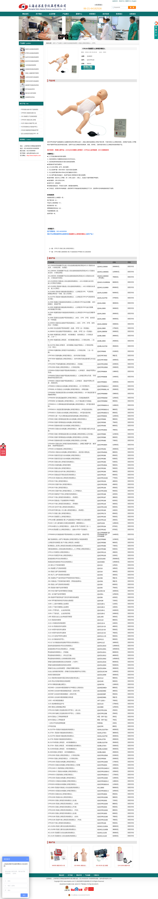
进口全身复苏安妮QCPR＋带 (29, 133)
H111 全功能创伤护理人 (56, 639)
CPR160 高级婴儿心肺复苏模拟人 (59, 516)
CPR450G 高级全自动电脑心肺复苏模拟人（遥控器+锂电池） (69, 452)
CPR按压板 (52, 726)
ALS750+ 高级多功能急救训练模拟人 (61, 733)
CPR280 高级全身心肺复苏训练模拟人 (61, 462)
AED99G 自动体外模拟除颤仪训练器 (60, 697)
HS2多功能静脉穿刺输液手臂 (29, 130)
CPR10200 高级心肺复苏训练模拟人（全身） (63, 804)
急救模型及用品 (27, 97)
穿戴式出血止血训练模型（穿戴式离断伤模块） (64, 668)
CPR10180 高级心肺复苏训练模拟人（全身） (63, 816)
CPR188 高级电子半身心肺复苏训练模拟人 (63, 494)
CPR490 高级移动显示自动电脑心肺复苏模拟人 (64, 425)
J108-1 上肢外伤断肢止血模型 (58, 604)
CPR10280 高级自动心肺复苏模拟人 (60, 797)
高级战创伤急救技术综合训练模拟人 (60, 562)
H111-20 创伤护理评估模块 (57, 636)
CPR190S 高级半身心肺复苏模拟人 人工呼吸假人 (65, 491)
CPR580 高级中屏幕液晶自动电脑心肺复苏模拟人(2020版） (68, 437)
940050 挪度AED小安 (58, 865)
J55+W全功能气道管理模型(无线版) (60, 591)
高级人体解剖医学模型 (29, 73)
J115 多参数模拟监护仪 (56, 704)
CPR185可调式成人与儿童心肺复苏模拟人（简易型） (66, 510)
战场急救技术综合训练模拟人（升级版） (62, 649)
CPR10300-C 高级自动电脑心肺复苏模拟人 (63, 771)
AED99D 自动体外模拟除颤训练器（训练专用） (64, 691)
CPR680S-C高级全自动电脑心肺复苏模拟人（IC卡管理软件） (69, 386)
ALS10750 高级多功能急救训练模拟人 (61, 736)
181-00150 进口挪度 (102, 865)
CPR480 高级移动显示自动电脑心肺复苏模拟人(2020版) (67, 440)
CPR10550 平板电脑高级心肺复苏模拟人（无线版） (66, 364)
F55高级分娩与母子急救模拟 (29, 109)
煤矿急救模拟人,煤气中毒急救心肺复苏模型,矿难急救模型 (68, 539)
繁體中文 (128, 1)
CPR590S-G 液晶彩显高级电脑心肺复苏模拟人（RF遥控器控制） (70, 409)
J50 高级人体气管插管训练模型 (59, 584)
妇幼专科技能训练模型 (29, 61)
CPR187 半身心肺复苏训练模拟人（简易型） (63, 497)
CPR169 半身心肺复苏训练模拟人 (59, 823)
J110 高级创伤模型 (54, 620)
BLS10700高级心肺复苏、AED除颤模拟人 (62, 742)
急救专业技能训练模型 (29, 49)
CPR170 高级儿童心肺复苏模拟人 (64, 248)
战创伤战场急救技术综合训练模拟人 (60, 646)
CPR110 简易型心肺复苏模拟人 (59, 552)
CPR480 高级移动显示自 (28, 113)
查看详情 (131, 266)
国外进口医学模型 (28, 93)
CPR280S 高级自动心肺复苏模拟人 (60, 794)
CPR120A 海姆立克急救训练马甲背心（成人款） (65, 710)
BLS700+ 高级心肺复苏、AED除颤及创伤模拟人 (64, 745)
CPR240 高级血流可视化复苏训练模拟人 (62, 475)
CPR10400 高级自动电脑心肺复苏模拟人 (62, 762)
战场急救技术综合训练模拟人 (58, 558)
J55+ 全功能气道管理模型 (57, 594)
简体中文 (121, 1)
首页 (54, 43)
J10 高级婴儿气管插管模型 (29, 116)
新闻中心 (79, 14)
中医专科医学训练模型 (29, 81)
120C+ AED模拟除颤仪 (56, 700)
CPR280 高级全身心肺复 (28, 120)
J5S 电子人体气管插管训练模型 (59, 575)
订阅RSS (96, 875)
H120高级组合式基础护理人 (29, 127)
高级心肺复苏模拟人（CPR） (87, 43)
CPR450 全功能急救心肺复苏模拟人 (60, 449)
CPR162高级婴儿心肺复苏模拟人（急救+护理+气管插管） (68, 529)
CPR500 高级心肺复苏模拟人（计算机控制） (63, 758)
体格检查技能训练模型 (29, 69)
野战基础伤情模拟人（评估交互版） (60, 655)
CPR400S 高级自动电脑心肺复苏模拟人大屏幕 (64, 765)
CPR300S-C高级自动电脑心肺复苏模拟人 (62, 781)
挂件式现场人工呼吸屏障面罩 (58, 716)
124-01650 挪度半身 (124, 865)
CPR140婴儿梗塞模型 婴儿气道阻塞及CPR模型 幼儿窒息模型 (72, 252)
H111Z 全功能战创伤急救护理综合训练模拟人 (64, 642)
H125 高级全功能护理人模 (29, 123)
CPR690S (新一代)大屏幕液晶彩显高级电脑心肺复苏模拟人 (68, 416)
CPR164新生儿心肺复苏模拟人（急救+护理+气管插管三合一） (69, 526)
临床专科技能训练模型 (29, 57)
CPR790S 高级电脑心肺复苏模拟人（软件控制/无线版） (67, 355)
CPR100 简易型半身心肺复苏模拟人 (60, 555)
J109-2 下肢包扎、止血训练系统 (59, 613)
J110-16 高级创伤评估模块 (57, 626)
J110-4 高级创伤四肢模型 (57, 623)
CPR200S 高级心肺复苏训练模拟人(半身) (62, 807)
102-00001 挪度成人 (80, 865)
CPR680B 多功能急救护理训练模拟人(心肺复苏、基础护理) (68, 534)
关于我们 (39, 14)
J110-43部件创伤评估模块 (57, 633)
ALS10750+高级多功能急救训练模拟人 (61, 729)
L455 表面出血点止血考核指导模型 (60, 617)
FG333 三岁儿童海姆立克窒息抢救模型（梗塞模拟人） (67, 523)
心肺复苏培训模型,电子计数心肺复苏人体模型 (64, 542)
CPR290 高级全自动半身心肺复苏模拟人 (62, 471)
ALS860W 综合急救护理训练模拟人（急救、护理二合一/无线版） (70, 331)
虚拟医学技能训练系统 (29, 85)
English (134, 1)
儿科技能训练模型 (28, 65)
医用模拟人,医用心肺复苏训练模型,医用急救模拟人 (65, 546)
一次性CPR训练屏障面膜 (56, 723)
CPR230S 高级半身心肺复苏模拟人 (60, 484)
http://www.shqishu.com (34, 155)
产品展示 (65, 14)
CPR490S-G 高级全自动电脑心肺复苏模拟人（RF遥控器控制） (70, 413)
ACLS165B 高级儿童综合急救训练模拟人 (62, 829)
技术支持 (106, 14)
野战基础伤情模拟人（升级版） (59, 652)
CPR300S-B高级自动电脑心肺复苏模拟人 (62, 784)
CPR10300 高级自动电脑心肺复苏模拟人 (62, 778)
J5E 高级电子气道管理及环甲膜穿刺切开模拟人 (64, 578)
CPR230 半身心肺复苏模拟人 (58, 481)
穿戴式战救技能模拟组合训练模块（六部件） (63, 662)
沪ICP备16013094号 (92, 884)
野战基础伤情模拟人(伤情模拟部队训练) (61, 658)
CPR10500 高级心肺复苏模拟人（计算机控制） (64, 367)
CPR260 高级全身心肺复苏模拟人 (59, 468)
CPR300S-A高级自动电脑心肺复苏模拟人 (62, 791)
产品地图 (87, 875)
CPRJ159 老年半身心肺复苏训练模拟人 (61, 507)
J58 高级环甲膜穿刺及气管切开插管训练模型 (63, 597)
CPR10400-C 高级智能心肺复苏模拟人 (61, 768)
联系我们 (119, 14)
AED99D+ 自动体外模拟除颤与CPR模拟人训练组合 (66, 687)
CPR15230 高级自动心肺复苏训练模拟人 (62, 478)
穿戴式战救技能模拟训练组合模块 (59, 665)
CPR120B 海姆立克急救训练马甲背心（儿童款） (65, 713)
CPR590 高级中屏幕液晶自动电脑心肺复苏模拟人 (65, 422)
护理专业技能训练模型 (29, 53)
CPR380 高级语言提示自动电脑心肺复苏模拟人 (64, 458)
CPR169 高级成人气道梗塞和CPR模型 (61, 500)
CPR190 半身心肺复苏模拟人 (58, 487)
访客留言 (132, 14)
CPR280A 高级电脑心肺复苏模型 (59, 465)
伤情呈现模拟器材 (54, 675)
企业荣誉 (52, 14)
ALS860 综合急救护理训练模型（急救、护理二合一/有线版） (69, 328)
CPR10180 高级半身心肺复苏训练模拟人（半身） (65, 820)
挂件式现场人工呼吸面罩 (56, 720)
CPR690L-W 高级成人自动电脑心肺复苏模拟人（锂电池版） (69, 389)
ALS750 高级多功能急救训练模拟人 (60, 739)
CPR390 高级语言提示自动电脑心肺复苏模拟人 (64, 455)
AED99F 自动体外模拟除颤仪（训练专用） (63, 694)
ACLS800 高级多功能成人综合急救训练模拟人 (64, 787)
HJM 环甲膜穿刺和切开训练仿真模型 (60, 600)
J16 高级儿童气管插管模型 (57, 571)
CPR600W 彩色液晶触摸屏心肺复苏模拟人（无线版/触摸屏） (69, 398)
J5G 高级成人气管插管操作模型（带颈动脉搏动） (65, 581)
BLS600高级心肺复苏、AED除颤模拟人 (61, 752)
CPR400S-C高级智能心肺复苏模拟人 (61, 774)
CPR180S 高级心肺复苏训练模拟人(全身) (62, 813)
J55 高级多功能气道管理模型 (58, 588)
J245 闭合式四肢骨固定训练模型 (59, 681)
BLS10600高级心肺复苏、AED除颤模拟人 (62, 749)
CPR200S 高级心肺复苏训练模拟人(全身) (62, 800)
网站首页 (25, 14)
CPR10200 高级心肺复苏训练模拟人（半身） (63, 810)
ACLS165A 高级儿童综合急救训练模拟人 (62, 826)
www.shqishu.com (69, 881)
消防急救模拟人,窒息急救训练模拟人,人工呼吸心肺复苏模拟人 (69, 549)
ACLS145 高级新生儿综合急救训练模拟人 (62, 836)
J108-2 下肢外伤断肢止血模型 (58, 607)
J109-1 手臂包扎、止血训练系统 (59, 610)
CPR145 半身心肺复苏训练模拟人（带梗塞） (63, 504)
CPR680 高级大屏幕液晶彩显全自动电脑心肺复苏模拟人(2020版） (71, 434)
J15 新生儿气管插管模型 (56, 565)
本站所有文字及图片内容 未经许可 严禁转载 (73, 884)
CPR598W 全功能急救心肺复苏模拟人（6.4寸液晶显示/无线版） (70, 401)
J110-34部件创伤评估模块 (57, 629)
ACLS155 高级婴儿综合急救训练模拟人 (61, 833)
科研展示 (92, 14)
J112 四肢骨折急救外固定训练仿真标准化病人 (64, 678)
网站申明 (79, 875)
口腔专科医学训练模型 (29, 77)
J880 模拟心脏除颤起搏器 (57, 707)
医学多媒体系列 (27, 89)
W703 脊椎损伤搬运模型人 (57, 684)
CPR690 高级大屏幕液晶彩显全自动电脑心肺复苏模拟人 (67, 419)
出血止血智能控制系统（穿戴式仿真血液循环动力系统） (67, 671)
